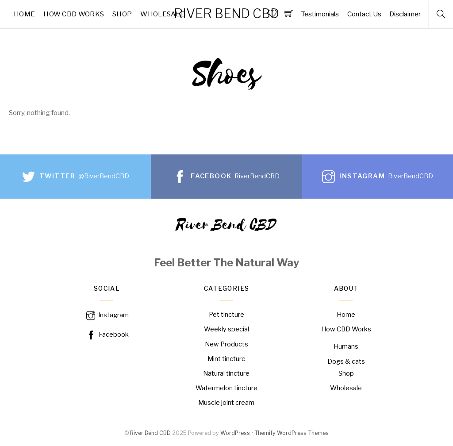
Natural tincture (226, 373)
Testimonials (320, 14)
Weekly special (226, 329)
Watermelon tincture (226, 388)
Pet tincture (226, 315)
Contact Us (364, 14)
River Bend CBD (150, 433)
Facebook (107, 334)
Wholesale (162, 14)
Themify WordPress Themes (291, 433)
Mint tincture (226, 359)
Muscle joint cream (226, 403)
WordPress (235, 433)
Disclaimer (405, 14)
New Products (226, 344)
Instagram (106, 315)
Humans (346, 346)
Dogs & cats (346, 361)
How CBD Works (73, 14)
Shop (122, 14)
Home (24, 14)
